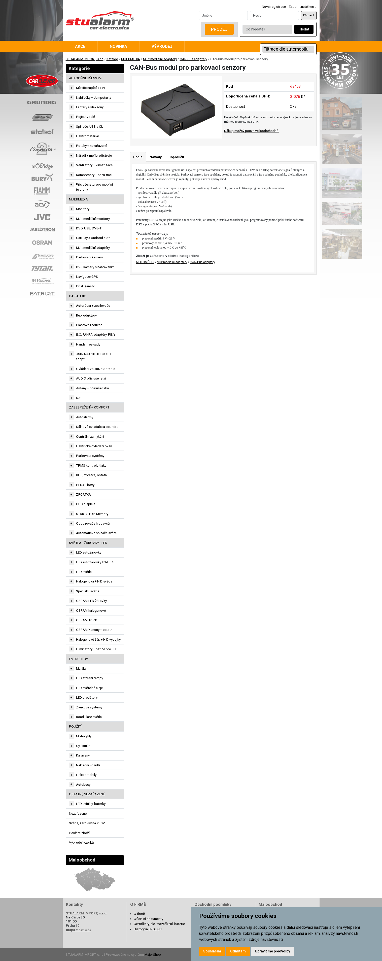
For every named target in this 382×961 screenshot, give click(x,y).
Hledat (304, 29)
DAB (79, 398)
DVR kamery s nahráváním (95, 267)
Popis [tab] (138, 157)
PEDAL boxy (85, 485)
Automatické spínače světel (96, 533)
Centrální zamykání (90, 436)
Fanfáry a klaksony (89, 107)
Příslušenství (85, 286)
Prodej (219, 29)
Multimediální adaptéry (160, 59)
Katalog (112, 59)
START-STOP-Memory (92, 514)
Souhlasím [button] (212, 951)
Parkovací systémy (90, 456)
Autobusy (83, 784)
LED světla (84, 572)
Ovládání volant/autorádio (95, 369)
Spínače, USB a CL (89, 126)
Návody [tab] (156, 157)
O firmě (139, 914)
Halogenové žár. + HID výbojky (98, 639)
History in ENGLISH (148, 929)
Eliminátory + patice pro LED (97, 649)
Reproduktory (86, 315)
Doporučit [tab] (176, 157)
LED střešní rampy (89, 678)
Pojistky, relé (85, 117)
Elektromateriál (87, 136)
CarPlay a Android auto (93, 238)
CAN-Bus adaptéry (193, 59)
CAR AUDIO (77, 296)
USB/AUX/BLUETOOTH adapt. (93, 356)
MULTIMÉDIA (130, 59)
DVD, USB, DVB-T (88, 228)
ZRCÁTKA (83, 494)
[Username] (223, 15)
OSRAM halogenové (91, 610)
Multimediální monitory (93, 219)
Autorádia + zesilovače (93, 305)
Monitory (82, 209)
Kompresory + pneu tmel (94, 175)
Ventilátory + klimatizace (94, 165)
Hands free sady (88, 344)
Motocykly (83, 736)
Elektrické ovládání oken (94, 446)
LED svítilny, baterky (91, 804)
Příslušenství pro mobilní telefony (94, 186)
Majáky (81, 668)
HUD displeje (85, 504)
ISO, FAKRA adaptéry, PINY (95, 334)
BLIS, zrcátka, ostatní (92, 475)
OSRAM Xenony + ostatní (94, 630)
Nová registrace (274, 7)
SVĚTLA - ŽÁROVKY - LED (88, 543)
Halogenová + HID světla (94, 581)
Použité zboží (79, 833)
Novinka (118, 46)
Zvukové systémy (89, 707)
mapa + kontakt (78, 930)
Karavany (83, 755)
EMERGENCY (78, 659)
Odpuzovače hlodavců (93, 523)
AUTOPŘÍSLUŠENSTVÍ (85, 78)
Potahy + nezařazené (91, 146)
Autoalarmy (84, 417)
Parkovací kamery (89, 257)
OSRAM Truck (86, 620)
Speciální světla (87, 591)
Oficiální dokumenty (148, 919)
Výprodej (162, 46)
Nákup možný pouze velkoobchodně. (251, 131)
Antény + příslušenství (92, 388)
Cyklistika (83, 746)
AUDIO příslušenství (91, 378)
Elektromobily (86, 775)
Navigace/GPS (87, 276)
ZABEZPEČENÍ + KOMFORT (89, 407)
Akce (80, 46)
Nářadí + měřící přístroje (94, 155)
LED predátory (86, 697)
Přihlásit (308, 15)
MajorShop (153, 954)
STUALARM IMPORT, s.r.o (84, 59)
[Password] (274, 15)
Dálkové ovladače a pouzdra (97, 427)
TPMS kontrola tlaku (91, 465)
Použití (75, 726)
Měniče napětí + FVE (91, 88)
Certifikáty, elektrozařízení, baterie (159, 924)
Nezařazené (78, 813)
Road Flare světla (89, 717)
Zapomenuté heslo (303, 7)
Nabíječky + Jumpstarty (93, 97)
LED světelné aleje (89, 688)
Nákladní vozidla (88, 765)
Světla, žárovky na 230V (87, 823)
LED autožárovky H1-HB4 (95, 562)
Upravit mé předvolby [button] (272, 951)
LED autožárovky (88, 552)
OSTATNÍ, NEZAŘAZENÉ (87, 794)
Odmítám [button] (238, 951)
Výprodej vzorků (81, 842)
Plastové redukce (89, 325)
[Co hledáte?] (267, 29)
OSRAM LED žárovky (91, 601)
